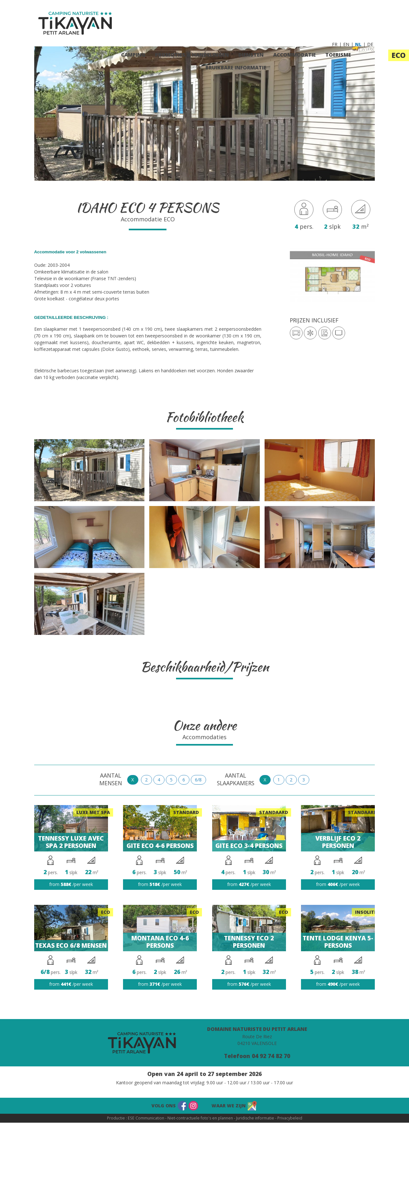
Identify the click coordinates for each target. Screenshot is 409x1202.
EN (346, 44)
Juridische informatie (255, 1118)
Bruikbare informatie (235, 67)
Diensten (251, 54)
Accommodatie (294, 54)
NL (358, 44)
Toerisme (338, 54)
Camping (133, 54)
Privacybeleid (289, 1118)
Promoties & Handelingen (192, 54)
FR (334, 44)
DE (370, 44)
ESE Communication (146, 1118)
